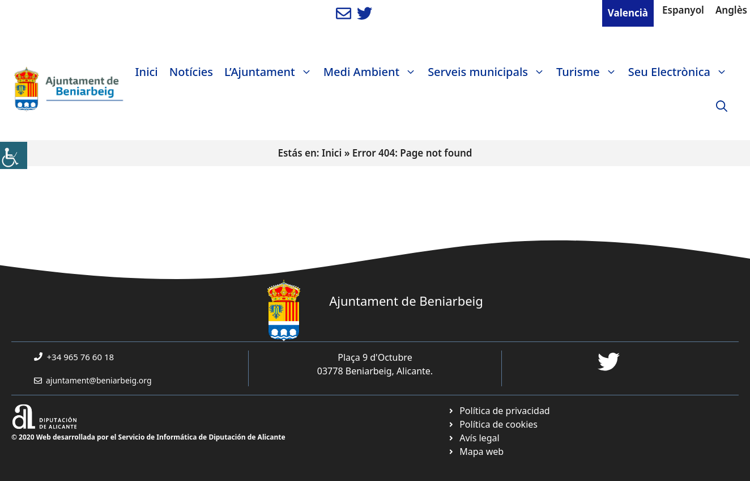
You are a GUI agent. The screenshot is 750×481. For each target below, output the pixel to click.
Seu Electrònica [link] (680, 72)
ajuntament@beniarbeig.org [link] (99, 380)
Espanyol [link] (683, 9)
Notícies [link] (191, 71)
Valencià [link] (628, 12)
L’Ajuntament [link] (271, 72)
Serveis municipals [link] (489, 72)
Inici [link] (146, 71)
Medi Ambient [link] (372, 72)
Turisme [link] (589, 72)
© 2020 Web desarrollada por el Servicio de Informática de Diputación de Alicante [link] (148, 437)
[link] (13, 155)
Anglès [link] (731, 9)
